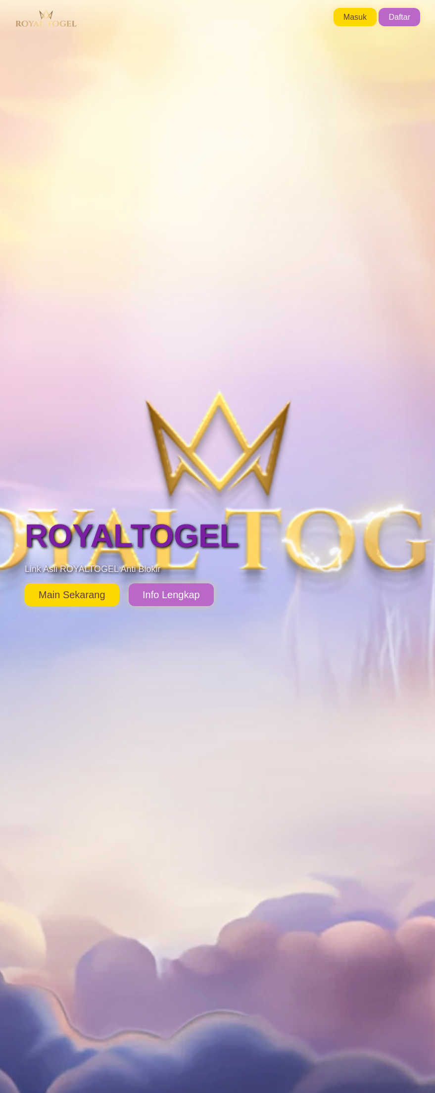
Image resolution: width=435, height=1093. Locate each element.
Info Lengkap (171, 594)
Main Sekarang (72, 594)
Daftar (399, 17)
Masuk (355, 17)
